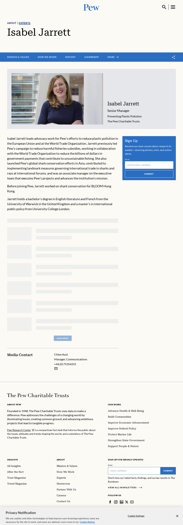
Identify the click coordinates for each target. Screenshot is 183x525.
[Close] (177, 518)
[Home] (38, 395)
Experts (25, 22)
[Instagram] (116, 502)
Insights (12, 459)
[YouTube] (132, 502)
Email (127, 159)
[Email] (149, 165)
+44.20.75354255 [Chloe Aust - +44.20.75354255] (65, 364)
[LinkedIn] (121, 502)
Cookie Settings (136, 518)
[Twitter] (126, 502)
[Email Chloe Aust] (56, 368)
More (114, 57)
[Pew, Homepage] (91, 7)
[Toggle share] (174, 57)
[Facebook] (110, 502)
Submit (149, 174)
